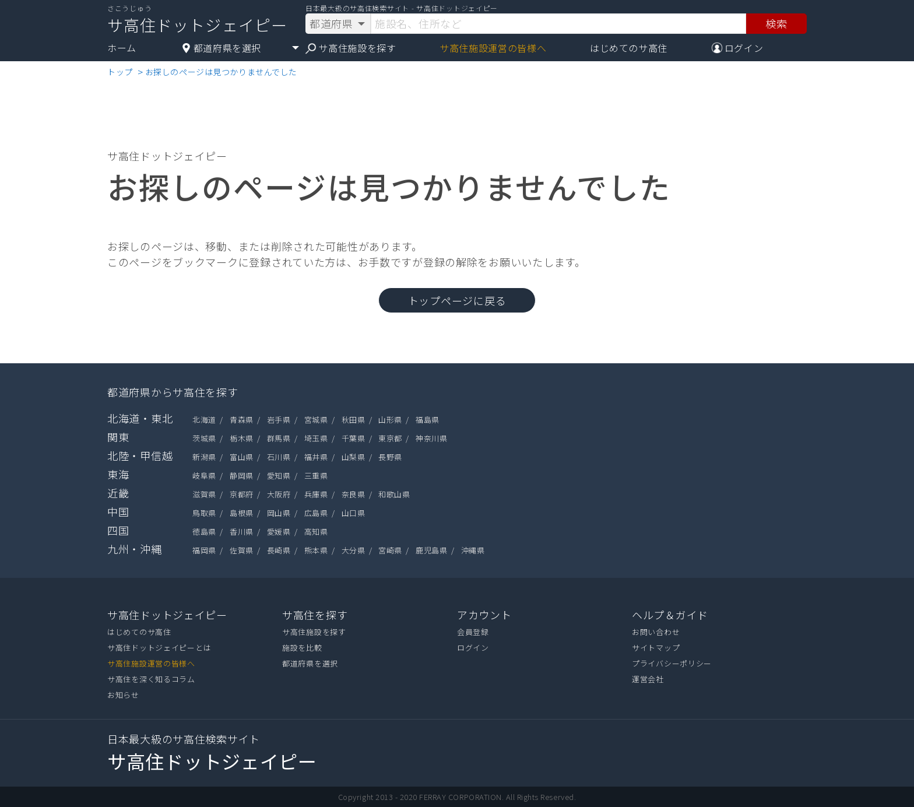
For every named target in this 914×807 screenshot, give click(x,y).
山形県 (390, 419)
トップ (120, 72)
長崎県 (279, 550)
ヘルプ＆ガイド (670, 614)
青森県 (242, 419)
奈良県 (353, 494)
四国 (118, 530)
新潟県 (204, 456)
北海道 (204, 419)
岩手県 (279, 419)
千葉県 (353, 438)
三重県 (316, 475)
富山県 (242, 456)
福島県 (428, 419)
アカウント (484, 614)
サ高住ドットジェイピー (167, 614)
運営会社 (648, 679)
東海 (118, 474)
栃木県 (242, 438)
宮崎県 (390, 550)
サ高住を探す (314, 614)
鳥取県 (204, 512)
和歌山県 (394, 494)
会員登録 (473, 631)
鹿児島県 (431, 550)
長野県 (390, 456)
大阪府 (279, 494)
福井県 (316, 456)
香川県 (242, 531)
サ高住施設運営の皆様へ (493, 48)
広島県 (316, 512)
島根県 (242, 512)
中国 (118, 511)
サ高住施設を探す (350, 48)
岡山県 (279, 512)
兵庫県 (316, 494)
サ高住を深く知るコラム (151, 679)
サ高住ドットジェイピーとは (159, 647)
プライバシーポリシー (672, 663)
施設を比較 (302, 647)
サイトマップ (656, 647)
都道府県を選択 (310, 663)
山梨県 (353, 456)
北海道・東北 (140, 418)
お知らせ (123, 694)
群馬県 (279, 438)
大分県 (353, 550)
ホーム (121, 48)
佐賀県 (242, 550)
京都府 (242, 494)
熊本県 (316, 550)
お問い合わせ (656, 631)
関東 (118, 436)
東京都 (390, 438)
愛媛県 (279, 531)
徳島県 (204, 531)
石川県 (279, 456)
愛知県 (279, 475)
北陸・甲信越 (140, 455)
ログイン (473, 647)
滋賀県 (204, 494)
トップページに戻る (457, 300)
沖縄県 (473, 550)
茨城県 (204, 438)
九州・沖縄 (134, 548)
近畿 (118, 492)
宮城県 (316, 419)
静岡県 (242, 475)
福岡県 (204, 550)
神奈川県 (431, 438)
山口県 (353, 512)
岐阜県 (204, 475)
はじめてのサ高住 (628, 48)
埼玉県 (316, 438)
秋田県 (353, 419)
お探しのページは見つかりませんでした (221, 72)
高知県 (316, 531)
